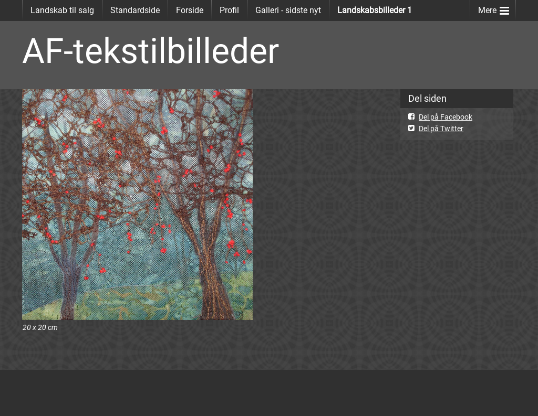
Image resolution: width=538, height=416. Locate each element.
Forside (189, 10)
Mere (493, 8)
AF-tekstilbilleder (150, 51)
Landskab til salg (62, 10)
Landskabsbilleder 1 (374, 10)
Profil (229, 10)
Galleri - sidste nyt (288, 10)
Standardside (135, 10)
